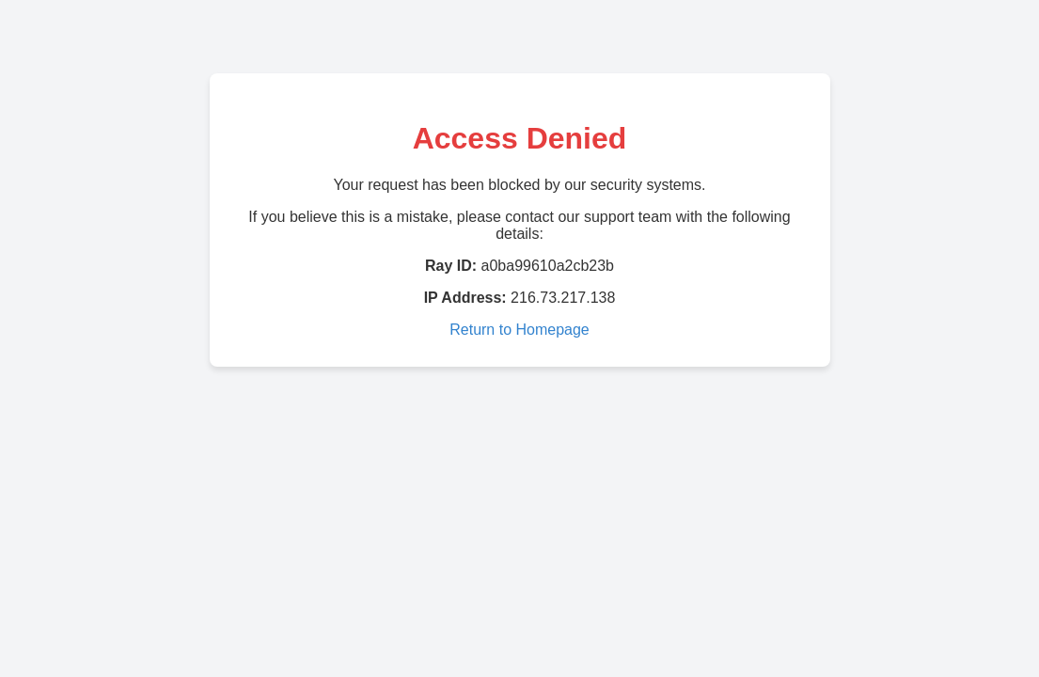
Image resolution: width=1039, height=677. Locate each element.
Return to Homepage (519, 330)
